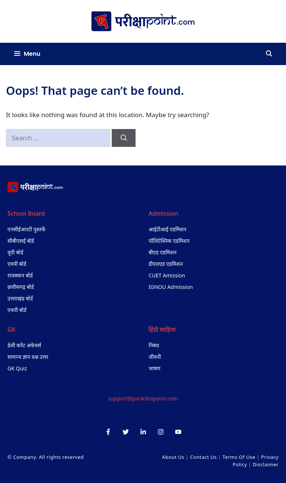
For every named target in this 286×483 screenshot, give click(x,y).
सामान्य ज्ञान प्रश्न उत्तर (27, 356)
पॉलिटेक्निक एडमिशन (169, 240)
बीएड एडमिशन (163, 252)
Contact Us (203, 457)
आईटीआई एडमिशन (167, 229)
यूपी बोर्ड (15, 252)
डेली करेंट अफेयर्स (24, 345)
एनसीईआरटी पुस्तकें (26, 229)
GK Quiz (17, 368)
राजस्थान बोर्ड (20, 275)
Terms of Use (238, 457)
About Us (173, 457)
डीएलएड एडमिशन (166, 263)
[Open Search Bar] (268, 54)
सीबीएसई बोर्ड (20, 240)
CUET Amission (167, 275)
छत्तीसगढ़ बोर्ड (20, 286)
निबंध (154, 345)
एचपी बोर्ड (16, 309)
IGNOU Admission (171, 286)
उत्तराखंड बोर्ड (20, 298)
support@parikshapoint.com (143, 398)
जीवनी (155, 356)
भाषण (155, 368)
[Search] (124, 138)
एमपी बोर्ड (16, 263)
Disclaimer (266, 464)
